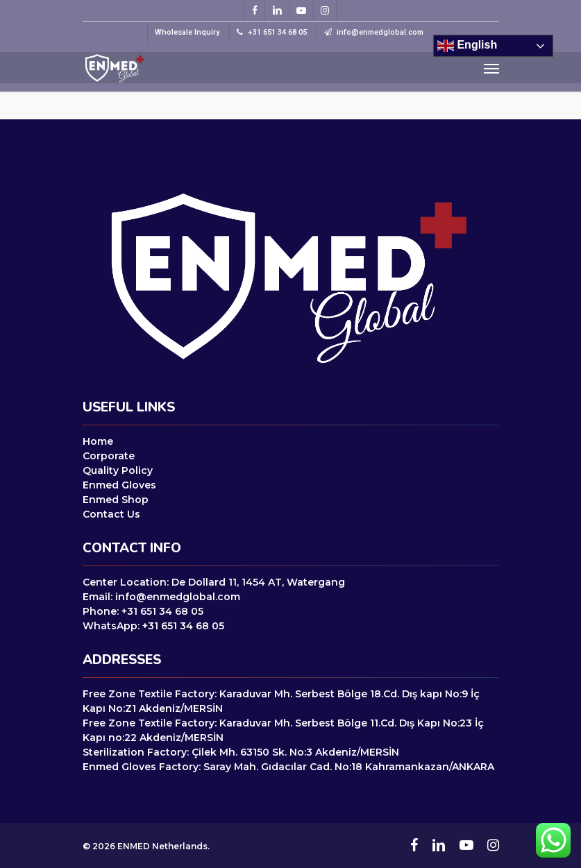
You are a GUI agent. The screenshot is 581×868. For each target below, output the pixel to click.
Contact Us (111, 514)
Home (98, 441)
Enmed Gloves (119, 485)
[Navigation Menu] (491, 68)
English (467, 45)
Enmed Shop (116, 499)
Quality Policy (118, 470)
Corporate (109, 456)
